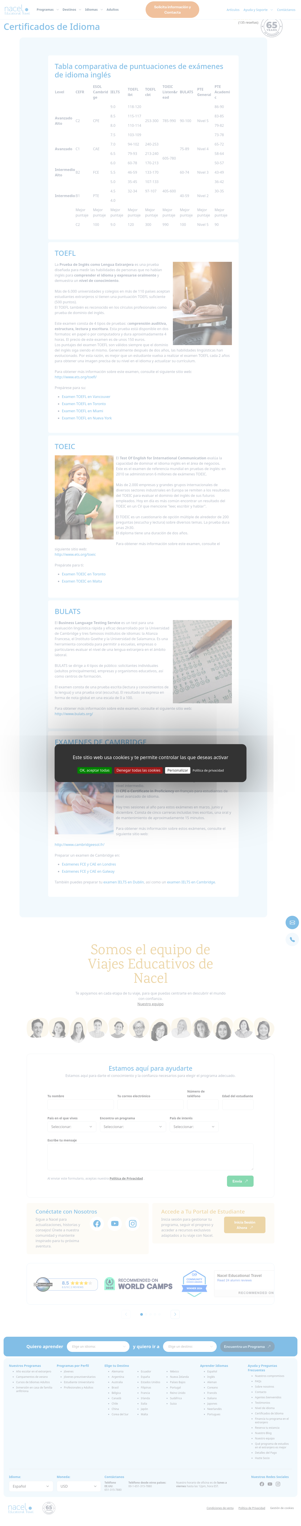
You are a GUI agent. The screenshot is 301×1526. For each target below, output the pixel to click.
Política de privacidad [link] (208, 770)
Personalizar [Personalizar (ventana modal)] (177, 770)
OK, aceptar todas (95, 770)
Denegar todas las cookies (139, 770)
